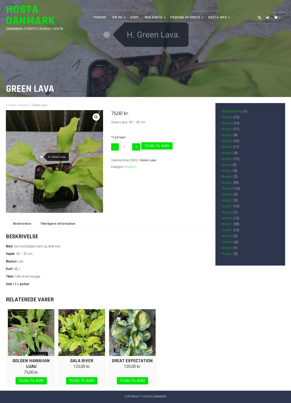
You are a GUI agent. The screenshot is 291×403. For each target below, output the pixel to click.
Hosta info (217, 17)
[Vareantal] (125, 147)
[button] (267, 18)
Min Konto (153, 17)
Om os (117, 17)
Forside (100, 17)
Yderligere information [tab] (57, 224)
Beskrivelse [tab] (22, 224)
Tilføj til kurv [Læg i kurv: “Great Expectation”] (132, 381)
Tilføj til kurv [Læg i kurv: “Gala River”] (81, 381)
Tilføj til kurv (156, 146)
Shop (134, 17)
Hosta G (24, 105)
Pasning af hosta (185, 17)
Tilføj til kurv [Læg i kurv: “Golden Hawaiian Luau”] (31, 381)
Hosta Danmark (30, 15)
